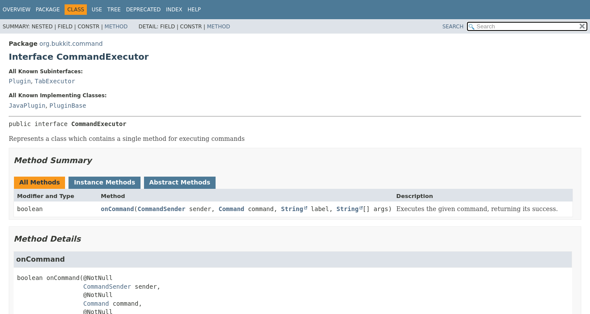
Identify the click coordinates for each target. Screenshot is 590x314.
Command (231, 208)
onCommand (117, 208)
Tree (114, 10)
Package (48, 10)
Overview (17, 10)
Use (97, 10)
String (292, 208)
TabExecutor (54, 81)
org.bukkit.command (71, 43)
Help (194, 10)
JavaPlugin (27, 105)
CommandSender (161, 208)
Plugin (20, 81)
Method (116, 27)
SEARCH (453, 27)
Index (174, 10)
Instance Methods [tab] (104, 182)
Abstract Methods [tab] (179, 182)
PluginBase (67, 105)
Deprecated (143, 10)
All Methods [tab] (39, 182)
